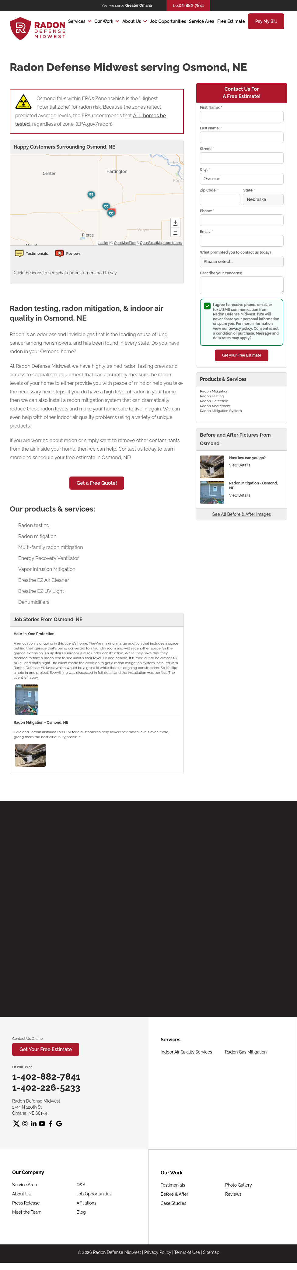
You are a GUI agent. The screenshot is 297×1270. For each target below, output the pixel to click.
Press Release (26, 1203)
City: (205, 169)
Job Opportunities (168, 21)
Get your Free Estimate (241, 355)
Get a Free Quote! (97, 483)
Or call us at (22, 1067)
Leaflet (103, 243)
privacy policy (240, 328)
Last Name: (211, 128)
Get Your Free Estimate (45, 1049)
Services (76, 21)
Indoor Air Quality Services (186, 1052)
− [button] (175, 232)
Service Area (201, 21)
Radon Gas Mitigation (246, 1052)
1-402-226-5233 (46, 1087)
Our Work (103, 21)
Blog (81, 1212)
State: (249, 190)
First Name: (211, 107)
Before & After (174, 1194)
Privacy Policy (157, 1252)
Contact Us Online (27, 1038)
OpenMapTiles (124, 243)
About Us (131, 21)
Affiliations (86, 1203)
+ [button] (175, 222)
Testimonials (173, 1185)
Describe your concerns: (221, 273)
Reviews (233, 1194)
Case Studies (173, 1203)
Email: (206, 232)
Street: (207, 149)
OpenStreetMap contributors (161, 243)
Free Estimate (231, 21)
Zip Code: (209, 190)
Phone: (207, 211)
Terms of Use (187, 1252)
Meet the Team (27, 1212)
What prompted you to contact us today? (235, 252)
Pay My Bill (266, 21)
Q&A (81, 1184)
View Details (239, 465)
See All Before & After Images (241, 514)
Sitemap (211, 1252)
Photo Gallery (238, 1185)
